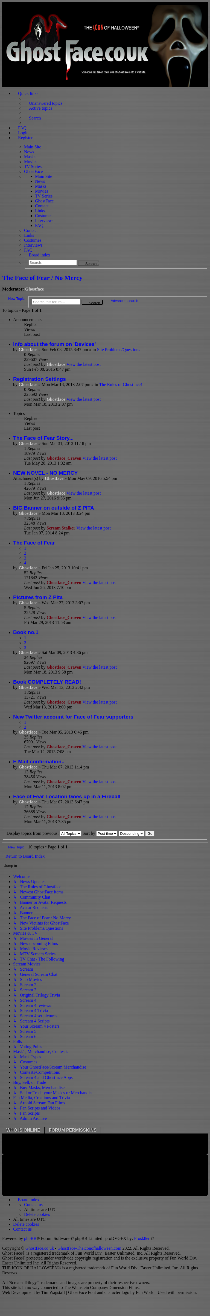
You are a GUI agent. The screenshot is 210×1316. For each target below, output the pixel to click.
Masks (30, 156)
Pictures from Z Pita (38, 597)
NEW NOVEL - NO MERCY (45, 473)
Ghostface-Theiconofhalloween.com (89, 1248)
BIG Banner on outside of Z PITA (53, 508)
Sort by (100, 833)
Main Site (32, 147)
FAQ (39, 225)
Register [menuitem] (25, 137)
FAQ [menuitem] (22, 127)
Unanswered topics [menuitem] (45, 103)
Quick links (28, 93)
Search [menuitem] (35, 118)
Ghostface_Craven (63, 458)
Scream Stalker (60, 528)
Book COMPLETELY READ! (47, 682)
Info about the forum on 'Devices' (54, 344)
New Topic (16, 299)
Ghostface (34, 289)
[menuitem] (33, 1204)
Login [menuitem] (23, 132)
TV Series (33, 166)
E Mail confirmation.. (39, 761)
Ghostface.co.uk (40, 1248)
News (29, 151)
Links (40, 210)
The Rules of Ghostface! (120, 384)
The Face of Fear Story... (43, 438)
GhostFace (33, 171)
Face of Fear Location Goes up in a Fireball (66, 796)
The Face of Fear (34, 543)
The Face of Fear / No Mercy (42, 277)
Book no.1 (26, 632)
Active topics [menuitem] (40, 108)
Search (91, 263)
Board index (39, 255)
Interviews (44, 220)
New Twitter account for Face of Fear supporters (73, 717)
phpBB (30, 1238)
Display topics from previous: (44, 833)
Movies (30, 161)
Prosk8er (142, 1238)
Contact (42, 206)
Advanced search (124, 301)
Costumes (43, 215)
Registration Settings (39, 379)
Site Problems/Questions (118, 349)
